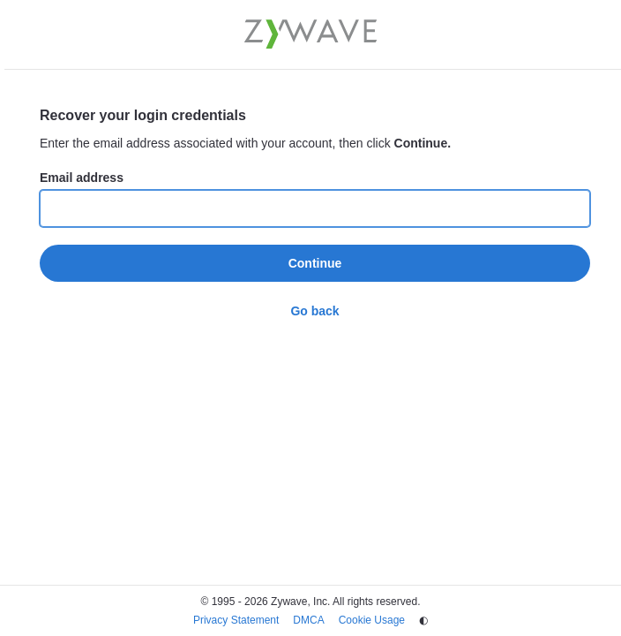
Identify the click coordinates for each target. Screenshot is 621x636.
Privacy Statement (236, 620)
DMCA (308, 620)
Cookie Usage (372, 620)
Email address (81, 177)
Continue (315, 263)
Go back (314, 311)
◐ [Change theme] (423, 620)
